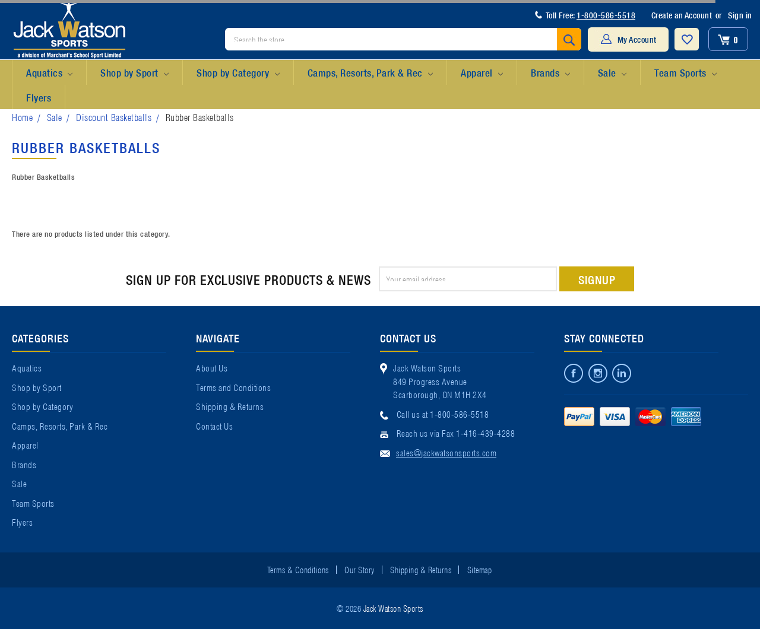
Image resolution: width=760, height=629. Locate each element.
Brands (550, 73)
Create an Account (681, 14)
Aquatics (49, 73)
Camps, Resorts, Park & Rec (370, 73)
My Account (637, 39)
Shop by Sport (134, 73)
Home (22, 116)
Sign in (740, 14)
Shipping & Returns (230, 406)
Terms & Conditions (298, 569)
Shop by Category (238, 73)
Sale (612, 73)
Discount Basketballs (113, 116)
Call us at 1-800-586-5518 (443, 413)
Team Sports (685, 73)
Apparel (482, 73)
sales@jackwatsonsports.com (446, 452)
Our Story (359, 569)
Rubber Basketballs (200, 116)
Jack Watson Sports (393, 607)
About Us (211, 367)
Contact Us (214, 425)
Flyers (38, 97)
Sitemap (479, 569)
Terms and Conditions (233, 387)
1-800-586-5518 (606, 14)
